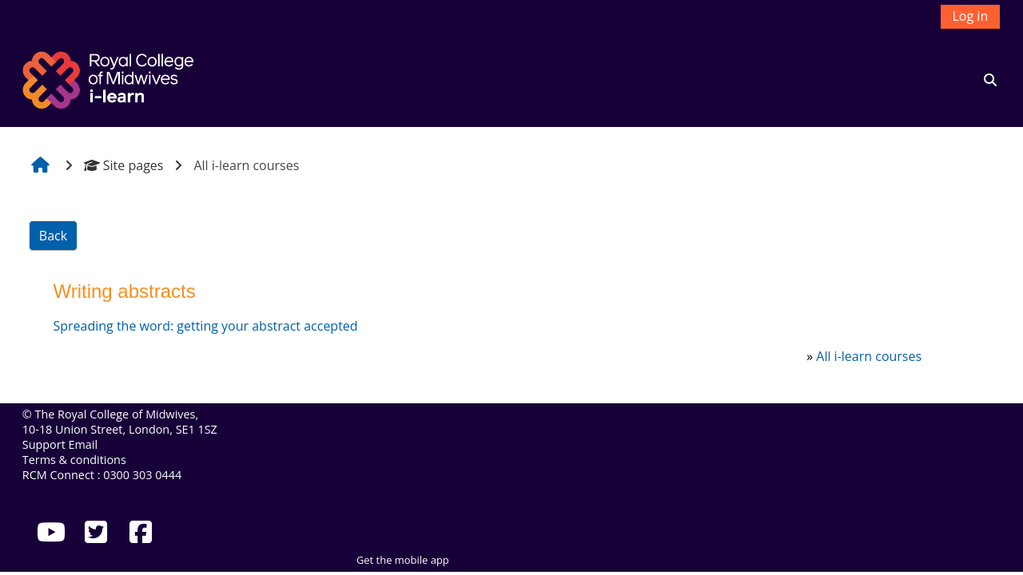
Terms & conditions (74, 459)
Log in (971, 16)
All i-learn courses (868, 356)
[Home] (110, 78)
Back (53, 235)
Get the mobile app (402, 560)
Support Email (60, 444)
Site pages (124, 165)
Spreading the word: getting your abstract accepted (205, 326)
